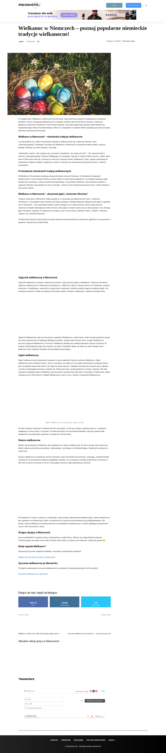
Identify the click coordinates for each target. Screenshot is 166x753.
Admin (21, 41)
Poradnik (118, 41)
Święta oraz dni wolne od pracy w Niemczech (36, 557)
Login (103, 691)
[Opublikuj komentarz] (95, 701)
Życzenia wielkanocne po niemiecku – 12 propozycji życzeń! (89, 634)
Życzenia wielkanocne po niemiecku (33, 574)
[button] (146, 5)
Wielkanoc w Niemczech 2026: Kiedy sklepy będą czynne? (38, 634)
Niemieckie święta (129, 41)
